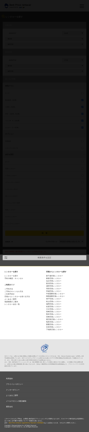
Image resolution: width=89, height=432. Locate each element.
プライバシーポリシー (14, 384)
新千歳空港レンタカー (54, 276)
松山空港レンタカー (53, 301)
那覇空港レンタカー (53, 324)
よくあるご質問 (10, 299)
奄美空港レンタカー (53, 322)
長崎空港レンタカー (53, 312)
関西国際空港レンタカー (55, 296)
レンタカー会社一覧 (12, 304)
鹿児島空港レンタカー (54, 319)
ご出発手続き (9, 294)
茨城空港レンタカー (53, 291)
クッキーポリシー (13, 390)
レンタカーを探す (11, 276)
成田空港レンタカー (53, 286)
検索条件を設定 (44, 258)
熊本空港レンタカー (53, 314)
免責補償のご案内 (11, 302)
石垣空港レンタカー (53, 327)
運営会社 (9, 407)
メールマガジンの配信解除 (16, 401)
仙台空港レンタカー (53, 281)
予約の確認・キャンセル (13, 278)
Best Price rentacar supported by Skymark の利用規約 (26, 423)
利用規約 (9, 379)
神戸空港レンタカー (53, 299)
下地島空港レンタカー (54, 329)
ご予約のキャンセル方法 (13, 291)
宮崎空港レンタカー (53, 317)
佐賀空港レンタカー (53, 306)
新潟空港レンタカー (53, 283)
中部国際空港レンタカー (55, 294)
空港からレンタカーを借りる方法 (17, 296)
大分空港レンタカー (53, 309)
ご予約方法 (8, 289)
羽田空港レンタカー (53, 289)
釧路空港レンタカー (53, 278)
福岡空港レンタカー (53, 304)
